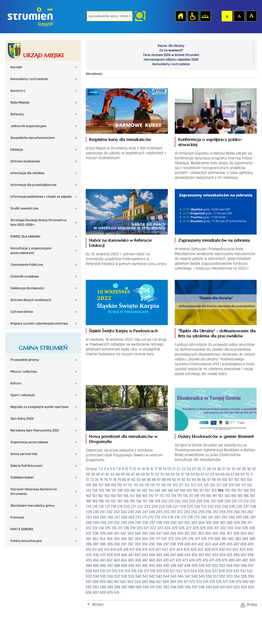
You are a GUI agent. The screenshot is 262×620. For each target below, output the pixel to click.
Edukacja (16, 149)
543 (159, 576)
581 (252, 581)
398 (173, 544)
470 (166, 560)
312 (88, 528)
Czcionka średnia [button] (239, 15)
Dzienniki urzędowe (24, 276)
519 (159, 571)
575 (212, 581)
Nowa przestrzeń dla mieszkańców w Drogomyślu (123, 439)
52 (157, 474)
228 (183, 506)
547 (187, 576)
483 (252, 560)
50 (148, 474)
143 (151, 490)
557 (88, 581)
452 (208, 555)
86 (154, 479)
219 (120, 506)
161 (94, 496)
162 (100, 496)
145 (164, 490)
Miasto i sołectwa (23, 371)
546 (181, 576)
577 (225, 581)
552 (222, 576)
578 (232, 581)
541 (145, 576)
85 (149, 479)
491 (138, 565)
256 (208, 512)
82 (134, 479)
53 (162, 474)
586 (117, 587)
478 (218, 560)
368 (138, 538)
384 (245, 538)
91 (178, 479)
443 (145, 555)
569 (173, 581)
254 (194, 512)
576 (219, 581)
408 (243, 544)
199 (157, 501)
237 (246, 506)
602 (229, 587)
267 (117, 517)
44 (118, 474)
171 (156, 496)
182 (220, 496)
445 (159, 555)
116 (152, 485)
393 (138, 544)
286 (246, 517)
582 (89, 587)
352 (194, 533)
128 (224, 485)
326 (182, 528)
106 (94, 485)
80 (124, 479)
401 (194, 544)
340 (110, 533)
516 (140, 571)
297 (152, 522)
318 (126, 528)
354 (208, 533)
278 (190, 517)
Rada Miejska (19, 102)
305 (208, 522)
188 (88, 501)
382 (231, 538)
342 (123, 533)
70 (247, 474)
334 (238, 528)
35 (244, 469)
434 (250, 549)
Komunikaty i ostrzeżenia (29, 79)
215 (94, 506)
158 (246, 490)
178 (196, 496)
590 (146, 587)
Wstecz (98, 604)
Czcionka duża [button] (251, 15)
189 (94, 501)
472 (178, 560)
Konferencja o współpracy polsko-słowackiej (210, 142)
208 (220, 501)
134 (94, 490)
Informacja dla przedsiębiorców (33, 185)
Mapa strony (205, 15)
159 (252, 490)
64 (217, 474)
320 (139, 528)
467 (145, 560)
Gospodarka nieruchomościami (32, 138)
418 (138, 549)
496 (173, 565)
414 (113, 549)
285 (239, 517)
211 (240, 501)
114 (141, 485)
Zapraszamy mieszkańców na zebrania (214, 240)
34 (239, 469)
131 (243, 485)
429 (215, 549)
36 (249, 469)
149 (189, 490)
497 (180, 565)
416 (126, 549)
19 (164, 469)
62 (207, 474)
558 (95, 581)
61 (202, 474)
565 (145, 581)
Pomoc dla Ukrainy (171, 45)
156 (233, 490)
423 (172, 549)
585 (110, 587)
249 (159, 512)
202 (178, 501)
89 (169, 479)
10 (126, 469)
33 (234, 469)
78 (114, 479)
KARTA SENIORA (21, 529)
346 (152, 533)
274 (164, 517)
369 (145, 538)
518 (152, 571)
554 (237, 576)
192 (113, 501)
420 (151, 549)
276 (177, 517)
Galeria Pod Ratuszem (26, 465)
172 (161, 496)
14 (143, 469)
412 (100, 549)
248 (152, 512)
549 (202, 576)
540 (138, 576)
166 (126, 496)
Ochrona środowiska (25, 161)
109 (113, 485)
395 (152, 544)
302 (187, 522)
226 (169, 506)
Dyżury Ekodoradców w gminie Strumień (216, 436)
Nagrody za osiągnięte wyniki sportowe (39, 407)
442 (138, 555)
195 (132, 501)
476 (205, 560)
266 (110, 517)
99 (219, 479)
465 (131, 560)
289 (96, 522)
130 (237, 485)
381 (224, 538)
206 (206, 501)
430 (222, 549)
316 (114, 528)
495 (166, 565)
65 (223, 474)
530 (236, 571)
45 (123, 474)
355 (215, 533)
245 (131, 512)
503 (222, 565)
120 (175, 485)
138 (120, 490)
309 (237, 522)
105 (88, 485)
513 (121, 571)
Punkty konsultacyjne (26, 541)
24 (189, 469)
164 (113, 496)
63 (212, 474)
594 (173, 587)
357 (229, 533)
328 (195, 528)
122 (187, 485)
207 (213, 501)
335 (245, 528)
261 (243, 512)
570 (180, 581)
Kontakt (16, 67)
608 (103, 592)
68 (237, 474)
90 (174, 479)
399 (180, 544)
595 (181, 587)
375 (184, 538)
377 (197, 538)
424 (179, 549)
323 (160, 528)
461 (102, 560)
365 (117, 538)
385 (252, 538)
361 (88, 538)
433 (242, 549)
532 (250, 571)
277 (183, 517)
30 (219, 469)
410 (88, 549)
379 (210, 538)
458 (250, 555)
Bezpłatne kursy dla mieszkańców (120, 139)
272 (151, 517)
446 (166, 555)
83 (139, 479)
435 (89, 555)
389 (110, 544)
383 (238, 538)
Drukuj (252, 604)
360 (250, 533)
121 (181, 485)
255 (201, 512)
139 (126, 490)
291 (110, 522)
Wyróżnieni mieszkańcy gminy (32, 505)
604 (244, 587)
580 (245, 581)
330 (210, 528)
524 (194, 571)
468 (152, 560)
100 (224, 479)
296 (145, 522)
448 (180, 555)
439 (117, 555)
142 (144, 490)
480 (231, 560)
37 (254, 469)
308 (229, 522)
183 (227, 496)
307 (222, 522)
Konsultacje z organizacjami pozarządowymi (30, 250)
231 (203, 506)
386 (89, 544)
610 (116, 592)
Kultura (15, 383)
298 (159, 522)
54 (168, 474)
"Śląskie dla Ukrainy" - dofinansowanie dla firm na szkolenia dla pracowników (217, 333)
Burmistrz (17, 90)
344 (138, 533)
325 (174, 528)
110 (119, 485)
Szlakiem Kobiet (22, 477)
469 (159, 560)
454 (222, 555)
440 (124, 555)
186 (246, 496)
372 (164, 538)
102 (236, 479)
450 (194, 555)
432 (235, 549)
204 (192, 501)
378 (203, 538)
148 (182, 490)
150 (195, 490)
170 (150, 496)
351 (187, 533)
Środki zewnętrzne (24, 208)
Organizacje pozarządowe (29, 442)
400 (187, 544)
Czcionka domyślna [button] (226, 15)
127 (218, 485)
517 (146, 571)
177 (191, 496)
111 (125, 485)
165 (119, 496)
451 (201, 555)
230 (197, 506)
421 (158, 549)
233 (218, 506)
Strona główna (180, 15)
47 (133, 474)
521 (172, 571)
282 (217, 517)
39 (93, 474)
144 (157, 490)
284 (231, 517)
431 (228, 549)
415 (119, 549)
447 (173, 555)
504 (229, 565)
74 (97, 479)
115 (147, 485)
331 (216, 528)
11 (130, 469)
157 (239, 490)
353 (201, 533)
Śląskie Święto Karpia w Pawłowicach (123, 330)
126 (212, 485)
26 (199, 469)
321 (146, 528)
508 (89, 571)
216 (101, 506)
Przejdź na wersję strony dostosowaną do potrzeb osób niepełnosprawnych (193, 15)
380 (217, 538)
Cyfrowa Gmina (21, 311)
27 (204, 469)
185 (240, 496)
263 (89, 517)
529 (229, 571)
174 (173, 496)
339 (103, 533)
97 (209, 479)
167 (132, 496)
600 (216, 587)
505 (237, 565)
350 (180, 533)
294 (131, 522)
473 (185, 560)
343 (130, 533)
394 (145, 544)
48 (138, 474)
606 (89, 592)
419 (144, 549)
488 (117, 565)
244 (124, 512)
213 (252, 501)
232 (211, 506)
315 (107, 528)
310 (243, 522)
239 (89, 512)
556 (251, 576)
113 (135, 485)
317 (120, 528)
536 (110, 576)
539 (131, 576)
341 (116, 533)
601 (222, 587)
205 (199, 501)
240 (96, 512)
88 (164, 479)
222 (140, 506)
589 (138, 587)
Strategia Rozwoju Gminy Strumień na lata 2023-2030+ (38, 222)
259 (229, 512)
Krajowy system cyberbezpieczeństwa (39, 323)
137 (113, 490)
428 (207, 549)
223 (147, 506)
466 (138, 560)
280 (204, 517)
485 (96, 565)
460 (96, 560)
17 (156, 469)
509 (96, 571)
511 (108, 571)
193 (119, 501)
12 (134, 469)
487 (110, 565)
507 (251, 565)
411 (94, 549)
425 (186, 549)
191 (107, 501)
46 (128, 474)
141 (138, 490)
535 (103, 576)
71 (251, 474)
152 (207, 490)
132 (249, 485)
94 (194, 479)
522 (179, 571)
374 (177, 538)
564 (138, 581)
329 (203, 528)
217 (107, 506)
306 (216, 522)
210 (234, 501)
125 (206, 485)
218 (113, 506)
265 (103, 517)
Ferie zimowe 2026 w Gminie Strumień (171, 55)
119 (169, 485)
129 (231, 485)
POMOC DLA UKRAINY (25, 236)
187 (252, 496)
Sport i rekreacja (22, 395)
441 (131, 555)
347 (159, 533)
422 (165, 549)
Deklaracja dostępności (27, 288)
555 (244, 576)
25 (194, 469)
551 (215, 576)
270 (138, 517)
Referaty (17, 114)
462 (109, 560)
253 (187, 512)
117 (158, 485)
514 (127, 571)
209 (227, 501)
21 (174, 469)
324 (167, 528)
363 (102, 538)
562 (123, 581)
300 (173, 522)
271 (144, 517)
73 (92, 479)
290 (103, 522)
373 (171, 538)
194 (126, 501)
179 (202, 496)
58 (187, 474)
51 (152, 474)
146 (170, 490)
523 (186, 571)
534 (96, 576)
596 (188, 587)
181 (214, 496)
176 (185, 496)
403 (208, 544)
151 (201, 490)
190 (101, 501)
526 (208, 571)
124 (199, 485)
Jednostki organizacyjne (28, 126)
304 (201, 522)
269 (131, 517)
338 (95, 533)
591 (152, 587)
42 (107, 474)
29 (214, 469)
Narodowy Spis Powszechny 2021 (34, 430)
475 (198, 560)
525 (201, 571)
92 (183, 479)
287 (253, 517)
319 (132, 528)
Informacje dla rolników (27, 173)
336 (252, 528)
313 (94, 528)
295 (138, 522)
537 (117, 576)
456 (237, 555)
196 (138, 501)
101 (230, 479)
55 (173, 474)
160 (88, 496)
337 (88, 533)
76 (106, 479)
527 (215, 571)
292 (117, 522)
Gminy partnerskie (23, 454)
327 (188, 528)
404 (215, 544)
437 (103, 555)
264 (96, 517)
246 (138, 512)
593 (166, 587)
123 (193, 485)
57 (182, 474)
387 (96, 544)
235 (232, 506)
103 (243, 479)
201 (171, 501)
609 (110, 592)
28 (209, 469)
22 (179, 469)
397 (166, 544)
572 (192, 581)
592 (159, 587)
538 (124, 576)
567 (159, 581)
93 (189, 479)
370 (152, 538)
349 (173, 533)
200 (164, 501)
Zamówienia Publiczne (26, 264)
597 (195, 587)
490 (131, 565)
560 (110, 581)
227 (176, 506)
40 (98, 474)
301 (180, 522)
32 (228, 469)
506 (244, 565)
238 (253, 506)
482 (245, 560)
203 (185, 501)
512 (114, 571)
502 (215, 565)
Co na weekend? (171, 50)
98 (214, 479)
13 (138, 469)
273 (157, 517)
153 (213, 490)
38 (88, 474)
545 (173, 576)
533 (89, 576)
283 (224, 517)
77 (110, 479)
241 (102, 512)
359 (243, 533)
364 (109, 538)
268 (124, 517)
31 (223, 469)
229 (190, 506)
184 (233, 496)
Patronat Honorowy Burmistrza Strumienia (33, 491)
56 (178, 474)
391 (123, 544)
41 (102, 474)
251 (173, 512)
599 (209, 587)
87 (159, 479)
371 (158, 538)
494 (159, 565)
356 (222, 533)
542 (152, 576)
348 (166, 533)
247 (145, 512)
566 (152, 581)
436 (96, 555)
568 (166, 581)
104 (249, 479)
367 (131, 538)
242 (109, 512)
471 (172, 560)
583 (96, 587)
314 (101, 528)
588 (131, 587)
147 (176, 490)
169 (144, 496)
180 (208, 496)
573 (199, 581)
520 (166, 571)
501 (208, 565)
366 (124, 538)
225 (162, 506)
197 (145, 501)
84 (144, 479)
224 (154, 506)
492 (145, 565)
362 (95, 538)
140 (132, 490)
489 (124, 565)
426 (194, 549)
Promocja (17, 517)
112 (130, 485)
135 (101, 490)
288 (89, 522)
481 (238, 560)
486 (103, 565)
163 (107, 496)
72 (87, 479)
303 (194, 522)
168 (138, 496)
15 (147, 469)
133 (88, 490)
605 (251, 587)
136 (107, 490)
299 (166, 522)
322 (153, 528)
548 (194, 576)
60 (198, 474)
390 (117, 544)
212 (246, 501)
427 (200, 549)
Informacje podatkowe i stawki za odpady (41, 196)
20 (169, 469)
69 (243, 474)
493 (152, 565)
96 (204, 479)
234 (225, 506)
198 (151, 501)
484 (89, 565)
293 (124, 522)
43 (113, 474)
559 (103, 581)
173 (167, 496)
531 (243, 571)
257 (215, 512)
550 (209, 576)
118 (163, 485)
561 (116, 581)
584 (103, 587)
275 (170, 517)
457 (243, 555)
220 (127, 506)
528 (222, 571)
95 (199, 479)
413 (107, 549)
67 (232, 474)
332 (223, 528)
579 (238, 581)
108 (107, 485)
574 (206, 581)
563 (130, 581)
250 (166, 512)
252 (180, 512)
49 (143, 474)
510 (102, 571)
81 (128, 479)
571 (186, 581)
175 (179, 496)
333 (230, 528)
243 (117, 512)
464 (124, 560)
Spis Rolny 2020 (22, 418)
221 (133, 506)
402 (201, 544)
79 (119, 479)
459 (89, 560)
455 (229, 555)
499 (194, 565)
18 (160, 469)
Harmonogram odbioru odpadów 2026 (171, 59)
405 (222, 544)
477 (211, 560)
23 (184, 469)
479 (224, 560)
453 (215, 555)
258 (222, 512)
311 (249, 522)
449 (187, 555)
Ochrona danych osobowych (30, 300)
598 (202, 587)
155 (227, 490)
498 (187, 565)
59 (193, 474)
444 (152, 555)
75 (101, 479)
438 (110, 555)
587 (124, 587)
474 (192, 560)
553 (229, 576)
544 (166, 576)
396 (159, 544)
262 (250, 512)
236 (239, 506)
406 (229, 544)
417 (132, 549)
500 (202, 565)
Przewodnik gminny (24, 360)
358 (236, 533)
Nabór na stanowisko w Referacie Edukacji (120, 243)
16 (152, 469)
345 (145, 533)
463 (117, 560)
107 (101, 485)
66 (228, 474)
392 (130, 544)
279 (197, 517)
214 (88, 506)
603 (237, 587)
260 (237, 512)
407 (236, 544)
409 (250, 544)
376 (191, 538)
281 (210, 517)
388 (103, 544)
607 (96, 592)
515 (134, 571)
